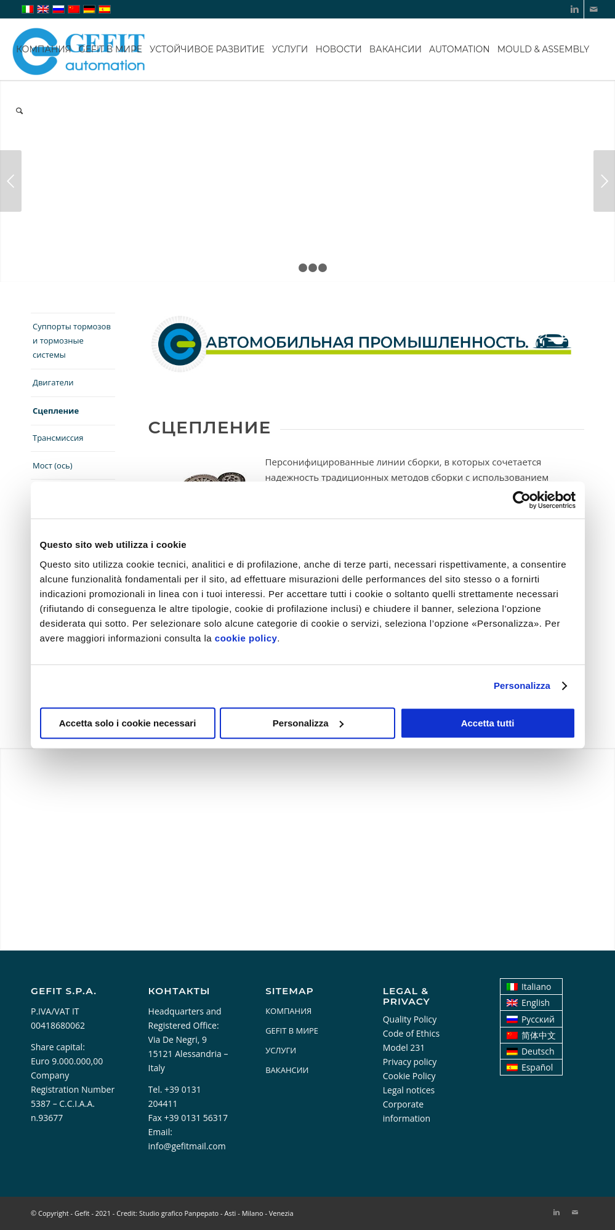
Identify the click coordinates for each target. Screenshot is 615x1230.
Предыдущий (11, 181)
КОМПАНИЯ (288, 1010)
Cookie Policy (409, 1076)
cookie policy (246, 638)
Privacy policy (410, 1061)
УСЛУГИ (280, 1050)
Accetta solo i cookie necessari (127, 723)
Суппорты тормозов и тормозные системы (72, 340)
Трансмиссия (58, 437)
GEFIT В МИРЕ (291, 1030)
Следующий (604, 181)
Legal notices (409, 1090)
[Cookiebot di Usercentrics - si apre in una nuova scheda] (522, 500)
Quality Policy (410, 1019)
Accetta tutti (488, 723)
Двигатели (53, 382)
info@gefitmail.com (187, 1146)
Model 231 (404, 1047)
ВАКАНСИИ (286, 1069)
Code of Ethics (411, 1033)
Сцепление (56, 410)
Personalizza (522, 685)
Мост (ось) (53, 465)
